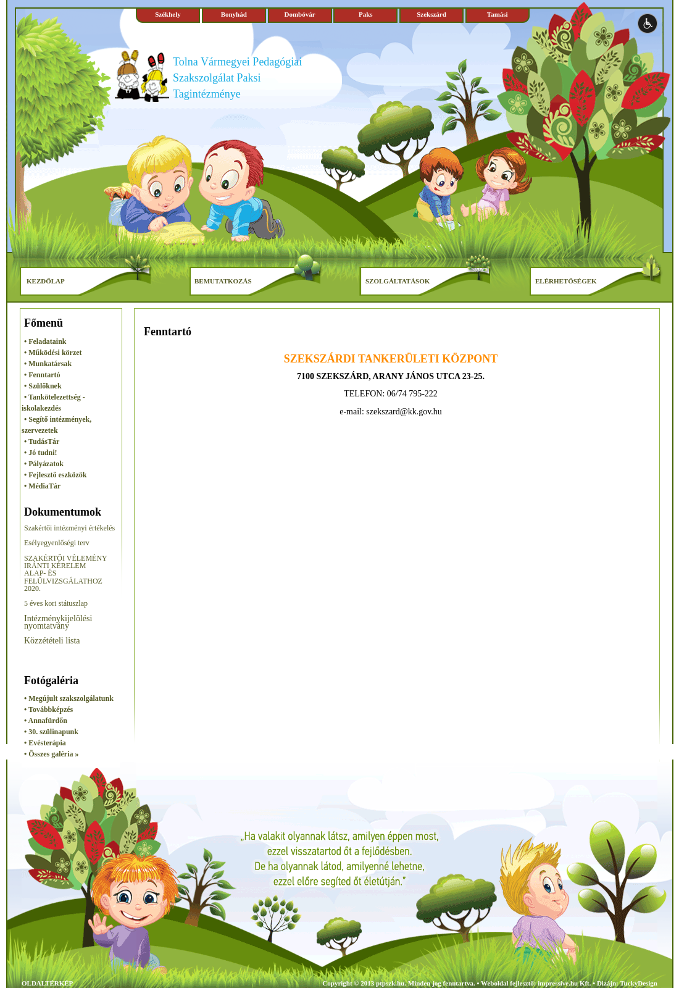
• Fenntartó (42, 375)
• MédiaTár (42, 486)
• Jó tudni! (40, 452)
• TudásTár (41, 441)
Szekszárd (431, 14)
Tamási (497, 14)
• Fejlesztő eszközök (55, 475)
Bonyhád (234, 14)
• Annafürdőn (45, 720)
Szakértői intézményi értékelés (69, 528)
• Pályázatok (44, 463)
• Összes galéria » (51, 754)
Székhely (168, 14)
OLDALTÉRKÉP (47, 983)
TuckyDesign (638, 983)
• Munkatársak (48, 363)
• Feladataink (45, 341)
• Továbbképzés (48, 709)
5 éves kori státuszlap (56, 603)
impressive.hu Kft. (564, 983)
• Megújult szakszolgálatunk (69, 698)
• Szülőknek (43, 386)
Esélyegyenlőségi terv (57, 542)
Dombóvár (299, 14)
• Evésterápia (45, 743)
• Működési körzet (53, 352)
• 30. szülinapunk (51, 731)
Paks (366, 14)
